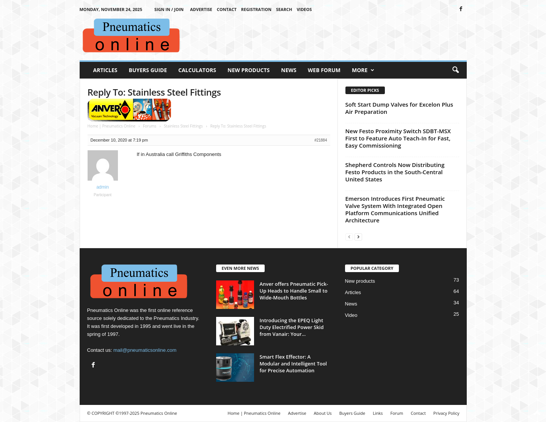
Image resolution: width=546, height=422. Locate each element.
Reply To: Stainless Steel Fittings (154, 92)
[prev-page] (349, 237)
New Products (249, 70)
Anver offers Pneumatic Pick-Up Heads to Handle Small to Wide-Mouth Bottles (294, 290)
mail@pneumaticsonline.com (144, 350)
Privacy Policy (446, 413)
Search (284, 9)
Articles (105, 70)
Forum (397, 413)
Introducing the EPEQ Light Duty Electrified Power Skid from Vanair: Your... (292, 327)
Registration (256, 9)
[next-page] (358, 237)
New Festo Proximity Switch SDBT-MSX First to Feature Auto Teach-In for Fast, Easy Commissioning (398, 138)
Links (378, 413)
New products (360, 281)
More (363, 70)
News (288, 70)
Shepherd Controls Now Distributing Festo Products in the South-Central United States (395, 172)
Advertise (201, 9)
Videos (304, 9)
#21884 (320, 140)
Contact (227, 9)
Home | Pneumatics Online (112, 126)
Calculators (197, 70)
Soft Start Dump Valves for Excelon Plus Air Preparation (399, 108)
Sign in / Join (169, 9)
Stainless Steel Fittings (183, 126)
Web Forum (324, 70)
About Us (323, 413)
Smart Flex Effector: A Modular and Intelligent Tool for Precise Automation (293, 363)
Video (351, 315)
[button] (455, 70)
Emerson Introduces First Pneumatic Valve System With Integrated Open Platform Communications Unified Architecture (395, 209)
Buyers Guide (148, 70)
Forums (149, 126)
